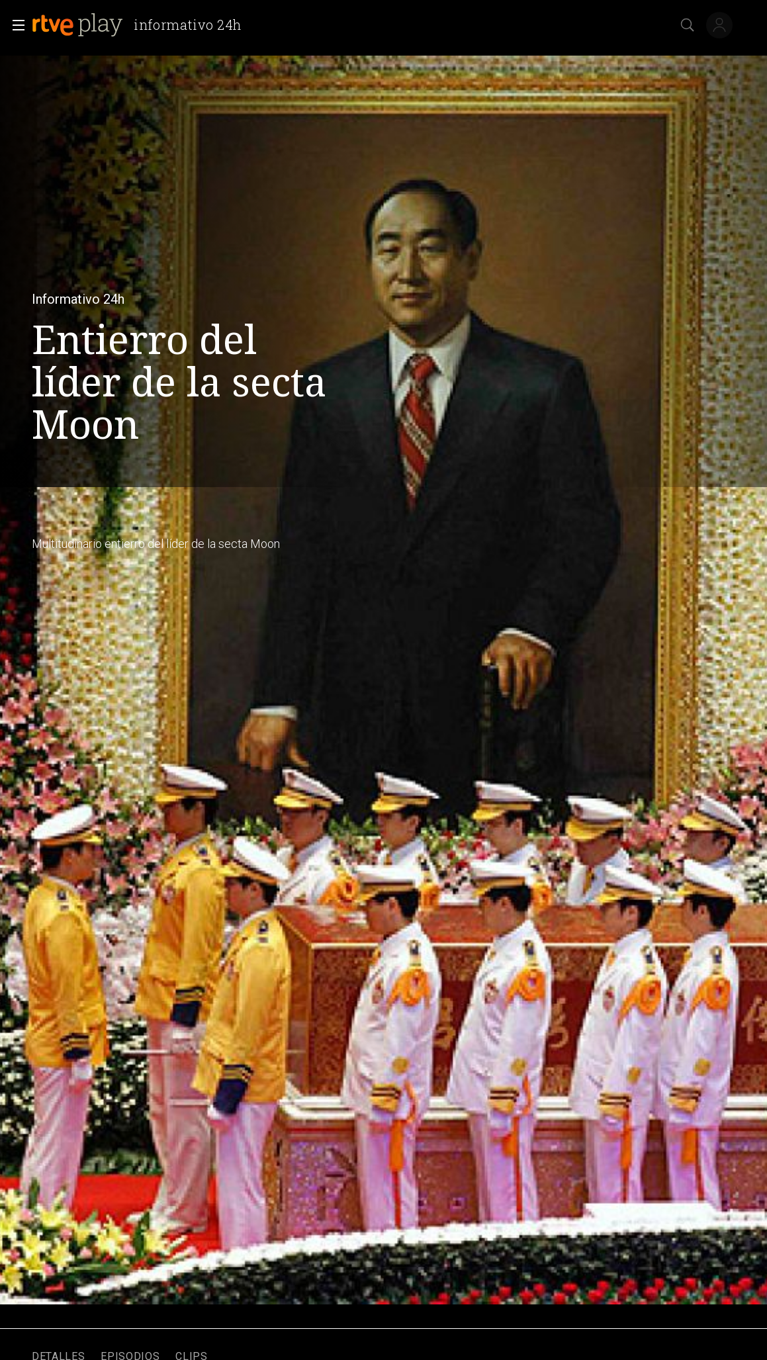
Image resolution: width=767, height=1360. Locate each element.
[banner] (142, 25)
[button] (14, 25)
